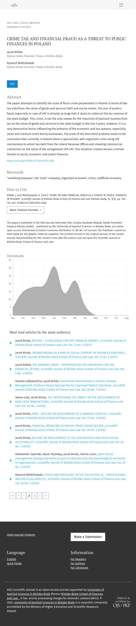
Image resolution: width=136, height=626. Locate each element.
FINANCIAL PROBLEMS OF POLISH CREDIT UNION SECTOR (68, 425)
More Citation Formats (24, 210)
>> (45, 495)
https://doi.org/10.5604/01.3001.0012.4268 (30, 160)
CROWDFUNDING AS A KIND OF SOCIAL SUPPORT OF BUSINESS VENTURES (78, 352)
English (11, 559)
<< (12, 495)
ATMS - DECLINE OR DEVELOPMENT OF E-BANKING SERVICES (70, 413)
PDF (12, 84)
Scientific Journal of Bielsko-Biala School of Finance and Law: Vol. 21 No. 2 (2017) (66, 357)
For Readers (78, 559)
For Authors (78, 563)
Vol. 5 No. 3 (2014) (17, 22)
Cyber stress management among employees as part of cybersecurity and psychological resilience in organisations (70, 458)
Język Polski (14, 563)
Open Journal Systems (21, 534)
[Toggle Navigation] (121, 5)
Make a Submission (88, 537)
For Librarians (79, 567)
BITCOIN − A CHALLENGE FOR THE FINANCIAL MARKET (65, 340)
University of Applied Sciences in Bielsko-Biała (44, 602)
